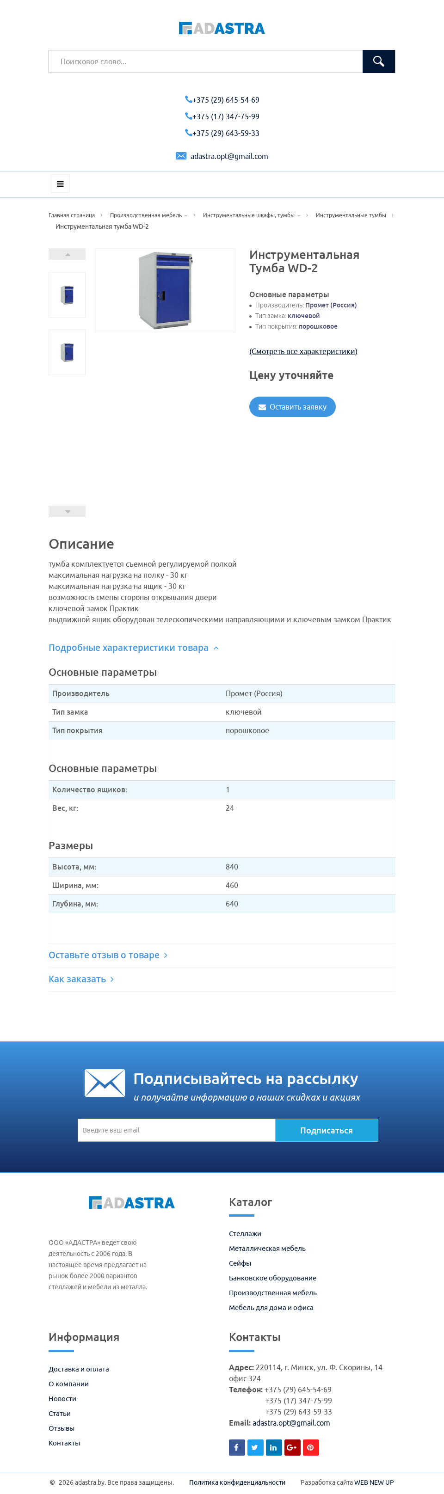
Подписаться (326, 1130)
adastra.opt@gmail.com (222, 156)
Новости (62, 1398)
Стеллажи (245, 1233)
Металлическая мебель (267, 1248)
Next (67, 254)
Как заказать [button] (81, 979)
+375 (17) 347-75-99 (222, 116)
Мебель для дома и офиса (271, 1307)
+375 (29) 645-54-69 (222, 100)
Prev (67, 511)
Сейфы (240, 1263)
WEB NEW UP (374, 1482)
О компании (69, 1384)
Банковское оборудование (272, 1278)
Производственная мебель (273, 1293)
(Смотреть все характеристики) (303, 351)
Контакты (64, 1443)
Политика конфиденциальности (237, 1482)
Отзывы (61, 1428)
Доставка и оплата (79, 1369)
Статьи (60, 1413)
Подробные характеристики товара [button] (134, 648)
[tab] (222, 648)
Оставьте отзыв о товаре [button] (108, 955)
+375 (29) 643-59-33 (222, 133)
